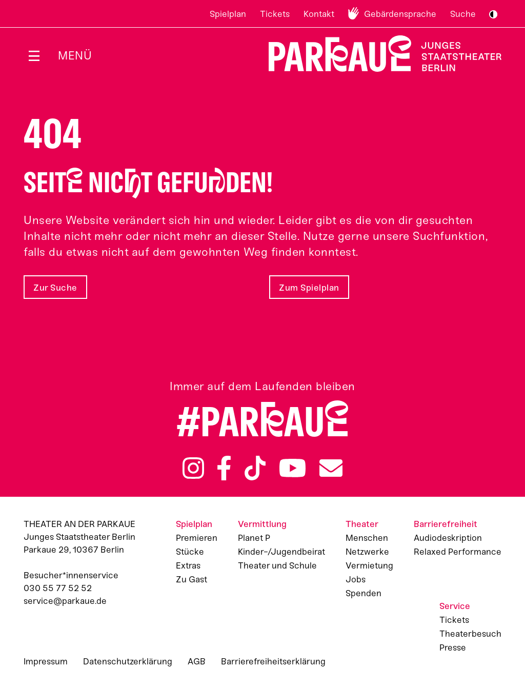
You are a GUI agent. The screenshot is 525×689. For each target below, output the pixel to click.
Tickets (275, 14)
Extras (188, 565)
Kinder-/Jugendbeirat (281, 551)
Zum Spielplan (309, 287)
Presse (452, 647)
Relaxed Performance (457, 551)
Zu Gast (191, 579)
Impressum (46, 661)
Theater (362, 524)
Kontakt (319, 14)
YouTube (292, 468)
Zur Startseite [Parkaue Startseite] (378, 53)
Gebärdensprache (400, 14)
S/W (493, 14)
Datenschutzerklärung (127, 661)
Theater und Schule (277, 565)
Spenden (363, 593)
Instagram (193, 468)
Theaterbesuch (470, 634)
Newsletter (330, 468)
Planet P (254, 538)
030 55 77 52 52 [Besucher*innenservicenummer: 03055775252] (58, 588)
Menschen (367, 538)
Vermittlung (262, 524)
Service (454, 606)
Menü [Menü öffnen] (75, 56)
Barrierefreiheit (445, 524)
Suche (463, 14)
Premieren (196, 538)
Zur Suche (55, 287)
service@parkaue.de (65, 601)
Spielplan (228, 14)
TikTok (255, 468)
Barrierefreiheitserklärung (273, 661)
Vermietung (369, 565)
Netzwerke (367, 551)
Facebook (224, 468)
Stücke (190, 551)
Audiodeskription (448, 538)
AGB (197, 661)
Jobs (356, 579)
